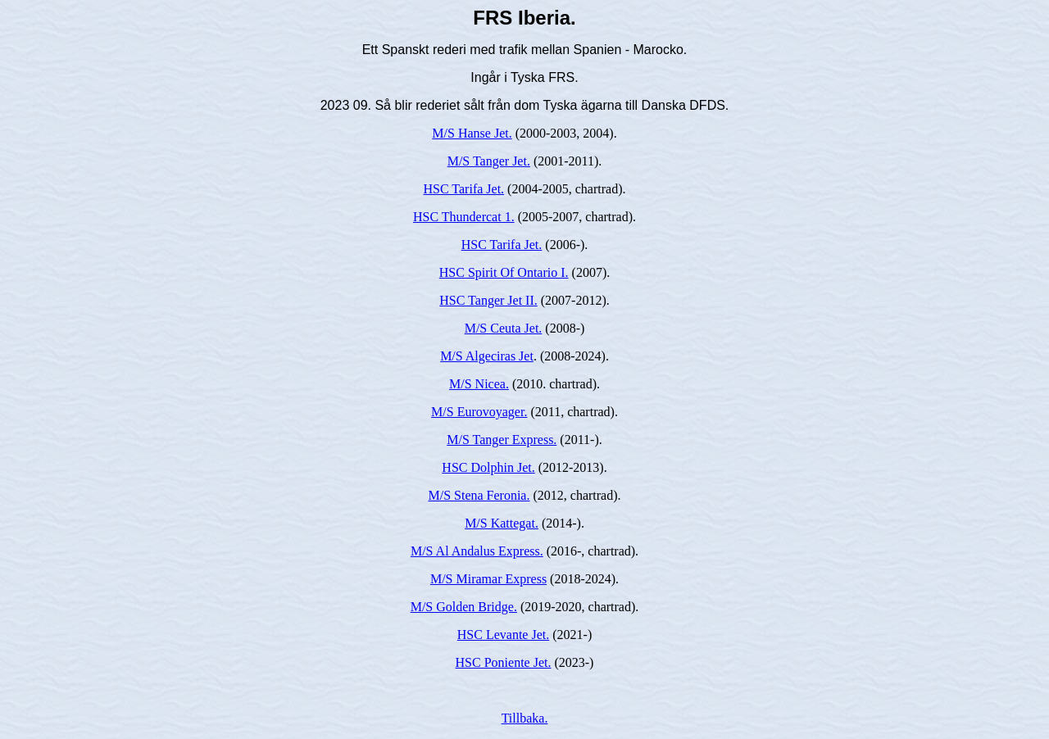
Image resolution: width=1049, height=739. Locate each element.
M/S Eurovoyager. (479, 412)
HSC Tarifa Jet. (464, 189)
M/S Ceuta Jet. (504, 328)
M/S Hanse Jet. (471, 133)
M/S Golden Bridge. (464, 607)
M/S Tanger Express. (501, 440)
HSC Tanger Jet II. (488, 300)
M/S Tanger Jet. (488, 161)
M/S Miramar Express (488, 579)
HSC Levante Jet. (503, 635)
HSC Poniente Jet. (504, 662)
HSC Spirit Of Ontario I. (504, 272)
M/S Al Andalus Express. (477, 551)
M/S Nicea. (479, 384)
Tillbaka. (525, 718)
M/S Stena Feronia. (478, 495)
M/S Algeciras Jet (487, 356)
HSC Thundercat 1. (464, 217)
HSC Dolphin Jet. (488, 467)
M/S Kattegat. (501, 523)
